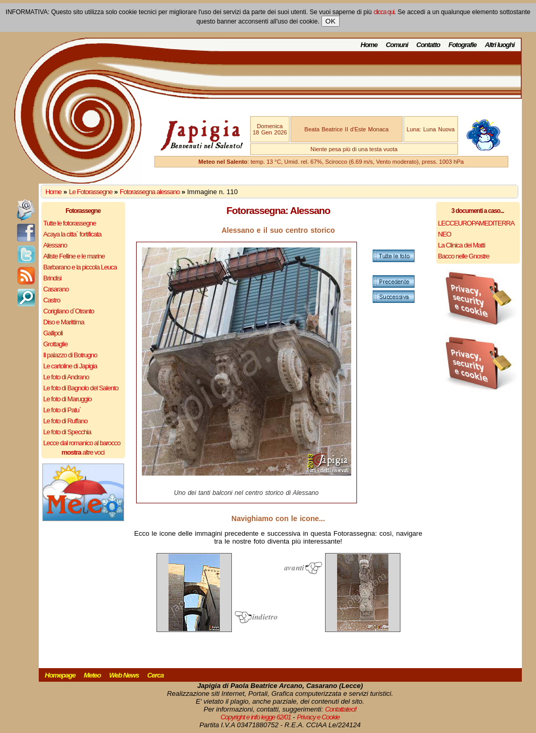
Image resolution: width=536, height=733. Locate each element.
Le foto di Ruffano (65, 421)
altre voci (83, 452)
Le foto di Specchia (67, 432)
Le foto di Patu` (62, 410)
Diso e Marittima (63, 322)
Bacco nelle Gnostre (463, 256)
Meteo (92, 675)
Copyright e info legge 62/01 (255, 717)
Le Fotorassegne (91, 192)
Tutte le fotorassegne (69, 223)
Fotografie (463, 45)
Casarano (56, 289)
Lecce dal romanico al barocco (81, 443)
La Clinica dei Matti (461, 245)
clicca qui (384, 12)
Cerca (155, 675)
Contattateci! (340, 709)
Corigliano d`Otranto (68, 311)
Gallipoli (53, 333)
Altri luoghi (500, 45)
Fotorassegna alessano (150, 192)
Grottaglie (55, 344)
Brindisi (52, 278)
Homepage (60, 675)
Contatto (428, 45)
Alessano (55, 245)
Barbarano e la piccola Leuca (80, 267)
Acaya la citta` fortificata (72, 234)
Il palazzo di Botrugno (70, 355)
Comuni (397, 45)
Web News (124, 675)
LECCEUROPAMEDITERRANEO (476, 228)
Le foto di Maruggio (67, 399)
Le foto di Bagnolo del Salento (80, 388)
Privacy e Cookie (318, 717)
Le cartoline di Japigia (70, 366)
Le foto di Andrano (66, 377)
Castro (51, 300)
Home (369, 45)
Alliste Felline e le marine (74, 256)
